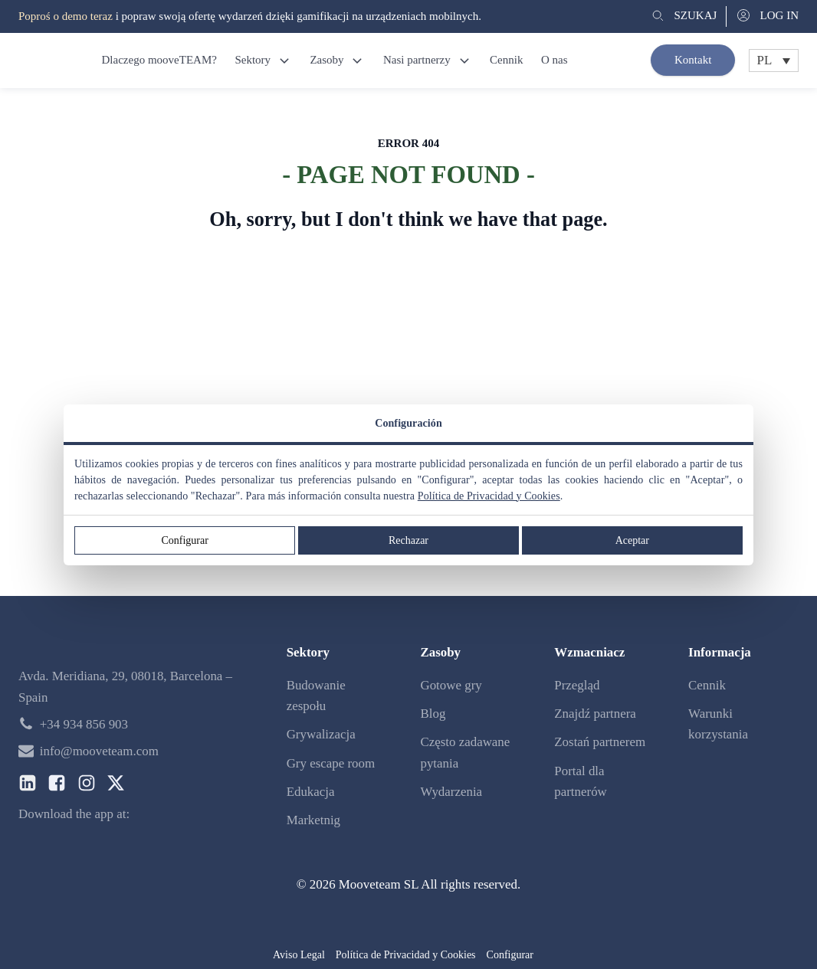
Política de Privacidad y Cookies (489, 496)
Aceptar (632, 540)
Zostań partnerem (599, 742)
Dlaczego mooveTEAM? (158, 60)
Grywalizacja (321, 734)
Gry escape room (331, 763)
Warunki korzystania (718, 723)
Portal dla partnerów (580, 781)
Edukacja (311, 791)
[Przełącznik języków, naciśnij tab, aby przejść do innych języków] (774, 60)
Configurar (184, 540)
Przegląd (576, 685)
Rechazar (408, 540)
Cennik (506, 60)
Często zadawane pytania (465, 752)
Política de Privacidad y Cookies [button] (406, 955)
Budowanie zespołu (316, 695)
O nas (554, 60)
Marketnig (313, 820)
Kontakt (692, 60)
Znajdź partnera (595, 713)
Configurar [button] (510, 955)
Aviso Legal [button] (299, 955)
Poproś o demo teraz (65, 16)
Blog (432, 713)
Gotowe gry (450, 685)
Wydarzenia (451, 791)
